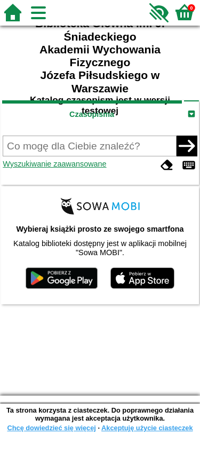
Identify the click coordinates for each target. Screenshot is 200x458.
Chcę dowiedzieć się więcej (51, 428)
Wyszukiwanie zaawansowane (54, 164)
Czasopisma (91, 114)
